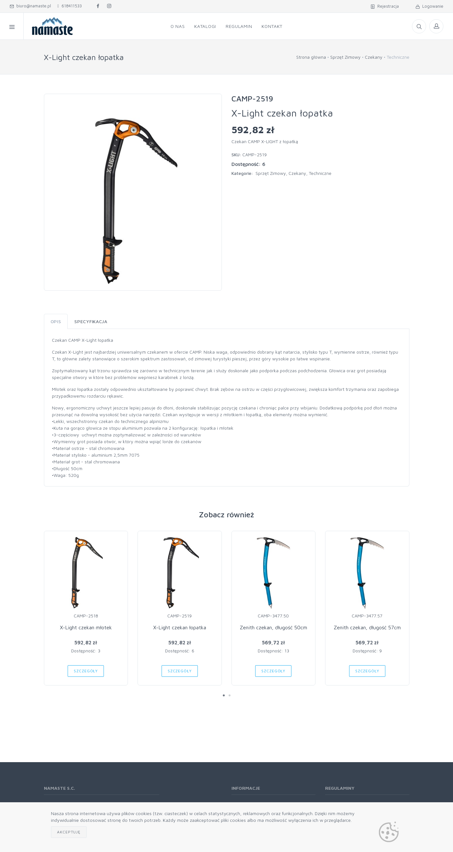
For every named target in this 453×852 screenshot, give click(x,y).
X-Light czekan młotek (86, 627)
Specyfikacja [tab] (90, 321)
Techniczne (320, 173)
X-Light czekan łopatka (179, 627)
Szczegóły (86, 670)
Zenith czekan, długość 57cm (367, 627)
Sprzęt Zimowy (345, 57)
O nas (178, 26)
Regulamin (239, 26)
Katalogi (205, 26)
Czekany (373, 57)
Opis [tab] (56, 321)
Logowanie (429, 6)
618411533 (69, 5)
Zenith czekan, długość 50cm (273, 627)
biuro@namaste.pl (30, 5)
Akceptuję (68, 832)
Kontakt (272, 26)
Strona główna (311, 57)
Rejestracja (385, 6)
